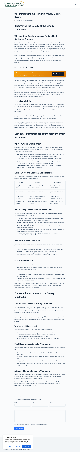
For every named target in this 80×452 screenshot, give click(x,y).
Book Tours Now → (58, 74)
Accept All (26, 446)
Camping (44, 4)
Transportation (63, 4)
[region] (18, 442)
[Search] (75, 4)
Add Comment (18, 409)
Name (16, 402)
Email (33, 402)
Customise (9, 446)
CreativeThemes (26, 449)
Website (51, 402)
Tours (57, 4)
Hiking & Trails (51, 4)
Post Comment (19, 428)
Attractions (29, 4)
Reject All (18, 446)
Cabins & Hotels (37, 4)
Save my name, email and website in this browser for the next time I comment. (31, 424)
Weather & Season (73, 4)
